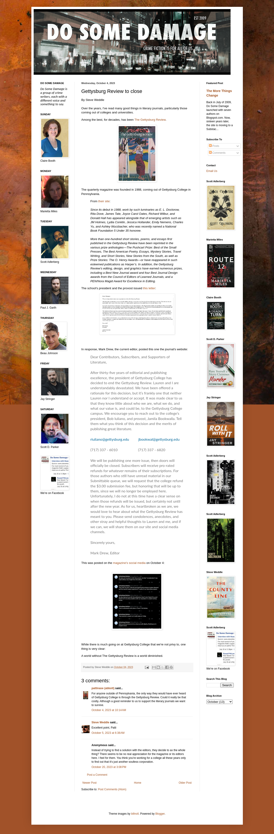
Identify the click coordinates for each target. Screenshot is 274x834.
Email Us (211, 171)
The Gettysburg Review (150, 119)
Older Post (185, 782)
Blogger (160, 813)
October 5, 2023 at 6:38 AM (108, 732)
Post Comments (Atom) (112, 789)
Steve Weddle (100, 722)
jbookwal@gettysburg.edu (159, 439)
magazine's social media (129, 563)
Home (137, 782)
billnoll (134, 813)
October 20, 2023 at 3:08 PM (109, 767)
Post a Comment (97, 774)
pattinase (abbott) (103, 688)
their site (104, 201)
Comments (217, 152)
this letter (149, 288)
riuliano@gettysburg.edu (110, 439)
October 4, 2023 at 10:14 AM (109, 710)
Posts (214, 146)
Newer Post (90, 782)
